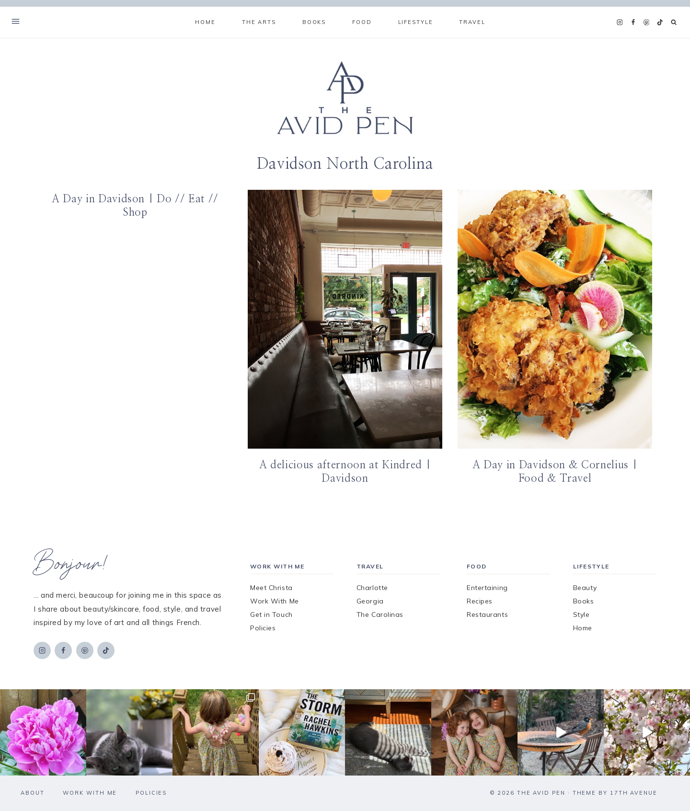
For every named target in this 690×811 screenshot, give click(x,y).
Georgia (370, 601)
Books (583, 601)
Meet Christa (271, 587)
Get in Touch (271, 614)
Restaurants (487, 614)
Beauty (585, 587)
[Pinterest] (646, 22)
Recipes (480, 601)
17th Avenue (633, 792)
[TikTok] (660, 22)
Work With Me (274, 601)
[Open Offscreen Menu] (15, 22)
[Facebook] (633, 22)
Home (205, 22)
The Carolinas (379, 614)
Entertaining (487, 587)
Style (581, 614)
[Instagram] (619, 22)
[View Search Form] (673, 22)
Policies (263, 628)
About (33, 792)
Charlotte (372, 587)
